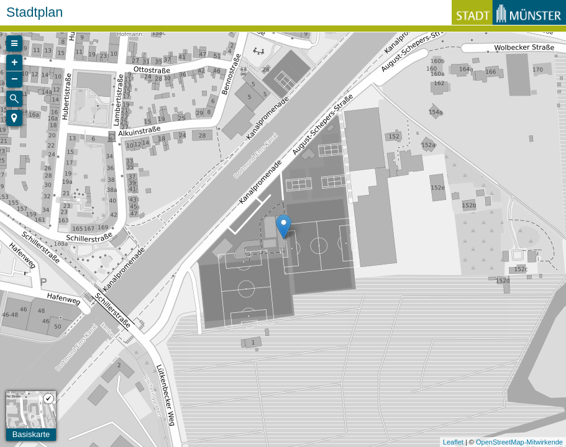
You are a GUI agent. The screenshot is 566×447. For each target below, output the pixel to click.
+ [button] (14, 62)
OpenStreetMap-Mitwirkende (519, 442)
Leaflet (453, 442)
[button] (14, 118)
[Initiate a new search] (14, 99)
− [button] (14, 79)
